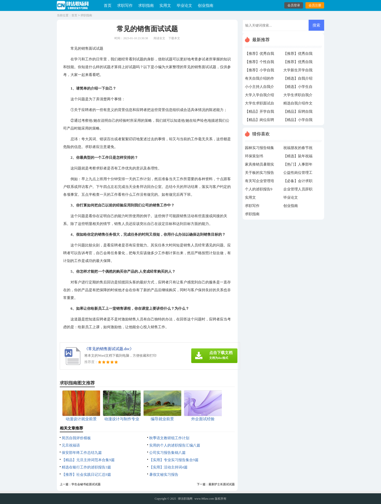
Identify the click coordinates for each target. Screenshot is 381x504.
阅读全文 (159, 38)
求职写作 (125, 5)
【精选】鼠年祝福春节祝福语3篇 (297, 157)
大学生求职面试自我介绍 (259, 104)
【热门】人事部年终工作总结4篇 (297, 165)
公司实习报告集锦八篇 (167, 453)
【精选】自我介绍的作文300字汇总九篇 (297, 79)
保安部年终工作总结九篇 (82, 453)
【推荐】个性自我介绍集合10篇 (259, 63)
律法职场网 (185, 498)
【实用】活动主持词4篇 (168, 467)
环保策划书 (254, 156)
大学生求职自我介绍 (297, 96)
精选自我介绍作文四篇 (297, 104)
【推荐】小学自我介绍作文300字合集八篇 (259, 71)
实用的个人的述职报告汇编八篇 (174, 445)
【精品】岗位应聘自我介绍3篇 (259, 121)
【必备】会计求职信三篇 (297, 182)
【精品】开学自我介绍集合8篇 (259, 113)
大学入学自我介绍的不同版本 (259, 96)
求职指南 (146, 5)
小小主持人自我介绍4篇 (259, 88)
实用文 (165, 5)
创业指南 (205, 5)
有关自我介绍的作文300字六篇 (259, 79)
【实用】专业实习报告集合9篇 (174, 460)
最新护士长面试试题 (221, 484)
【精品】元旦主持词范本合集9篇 (88, 460)
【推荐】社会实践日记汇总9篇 (86, 474)
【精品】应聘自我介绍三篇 (297, 113)
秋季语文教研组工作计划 (169, 438)
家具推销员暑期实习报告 (259, 165)
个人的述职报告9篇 (258, 190)
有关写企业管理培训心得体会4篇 (259, 182)
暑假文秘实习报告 (163, 474)
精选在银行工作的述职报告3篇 (86, 467)
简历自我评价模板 (76, 438)
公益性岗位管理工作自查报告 (297, 174)
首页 (108, 5)
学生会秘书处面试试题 (86, 484)
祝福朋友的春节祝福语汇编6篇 (297, 149)
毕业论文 (184, 5)
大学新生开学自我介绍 (297, 71)
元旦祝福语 (71, 445)
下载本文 (174, 38)
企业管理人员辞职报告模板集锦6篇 (297, 190)
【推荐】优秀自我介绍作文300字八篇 (297, 63)
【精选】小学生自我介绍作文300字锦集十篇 (297, 88)
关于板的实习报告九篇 (259, 174)
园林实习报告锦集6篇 (259, 149)
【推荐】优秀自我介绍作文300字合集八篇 (259, 55)
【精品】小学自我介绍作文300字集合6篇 (297, 121)
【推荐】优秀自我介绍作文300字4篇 (297, 55)
